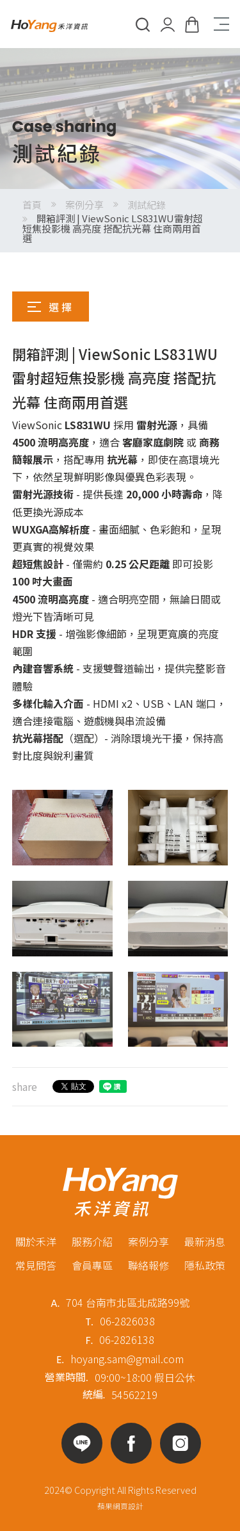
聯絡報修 (148, 1265)
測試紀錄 (146, 204)
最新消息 (204, 1241)
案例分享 (84, 204)
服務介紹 (92, 1241)
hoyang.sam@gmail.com (127, 1358)
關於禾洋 (35, 1241)
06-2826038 (127, 1321)
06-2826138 (126, 1339)
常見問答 (35, 1265)
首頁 (32, 204)
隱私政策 (204, 1265)
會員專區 (92, 1265)
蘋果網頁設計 (120, 1505)
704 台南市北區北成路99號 (127, 1302)
